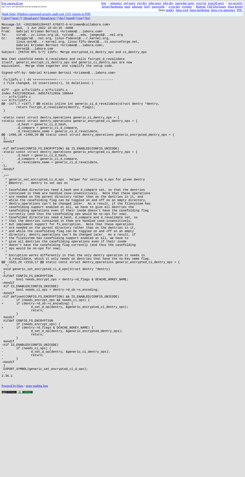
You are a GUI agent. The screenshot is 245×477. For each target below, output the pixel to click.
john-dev (168, 3)
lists (103, 3)
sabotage (137, 6)
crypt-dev (174, 6)
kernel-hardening (112, 6)
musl (127, 6)
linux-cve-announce (223, 10)
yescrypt (201, 3)
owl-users (129, 3)
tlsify (147, 6)
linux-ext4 (182, 10)
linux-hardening (199, 10)
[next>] (15, 18)
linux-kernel (235, 6)
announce (116, 3)
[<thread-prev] (30, 18)
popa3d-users (216, 3)
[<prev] (6, 18)
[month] (71, 18)
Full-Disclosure (216, 6)
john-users (155, 3)
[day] (61, 18)
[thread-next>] (49, 18)
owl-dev (142, 3)
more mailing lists (37, 465)
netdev (170, 10)
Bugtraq (201, 6)
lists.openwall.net (12, 3)
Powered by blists (12, 465)
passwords (158, 6)
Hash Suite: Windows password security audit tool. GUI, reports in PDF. (46, 14)
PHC (240, 10)
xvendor (187, 6)
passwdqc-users (184, 3)
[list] (87, 18)
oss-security (235, 3)
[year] (80, 18)
